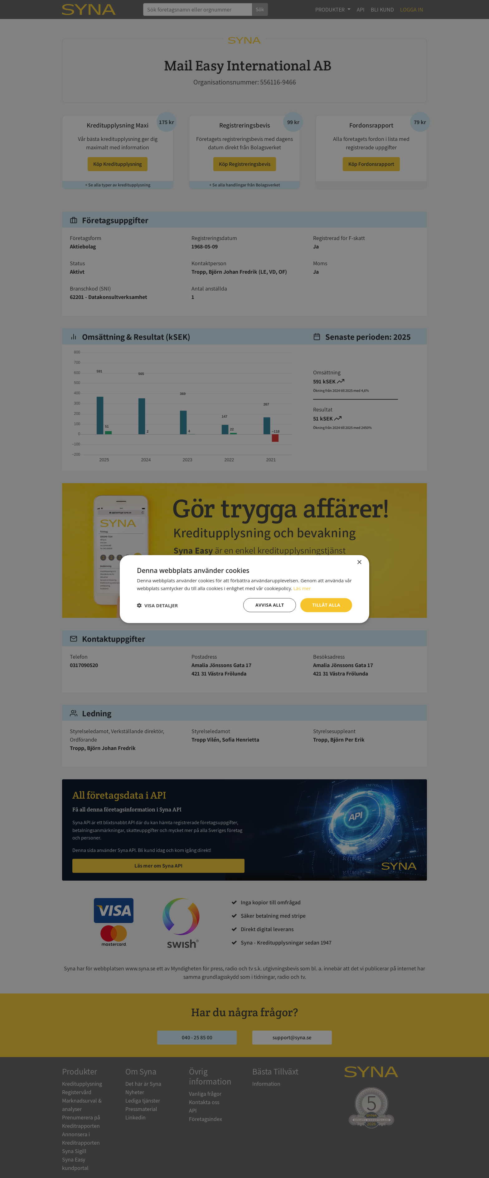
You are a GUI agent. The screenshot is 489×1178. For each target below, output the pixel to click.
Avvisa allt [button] (269, 605)
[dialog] (244, 589)
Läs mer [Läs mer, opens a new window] (302, 588)
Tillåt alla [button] (326, 605)
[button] (157, 605)
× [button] (359, 562)
